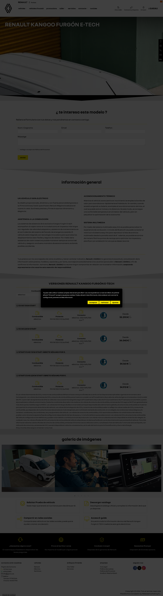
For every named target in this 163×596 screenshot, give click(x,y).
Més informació (67, 297)
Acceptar (93, 302)
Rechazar (105, 302)
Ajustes (115, 302)
